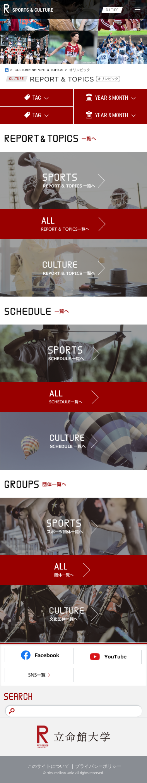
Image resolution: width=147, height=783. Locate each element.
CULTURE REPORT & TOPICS (38, 70)
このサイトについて (48, 766)
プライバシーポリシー (98, 766)
